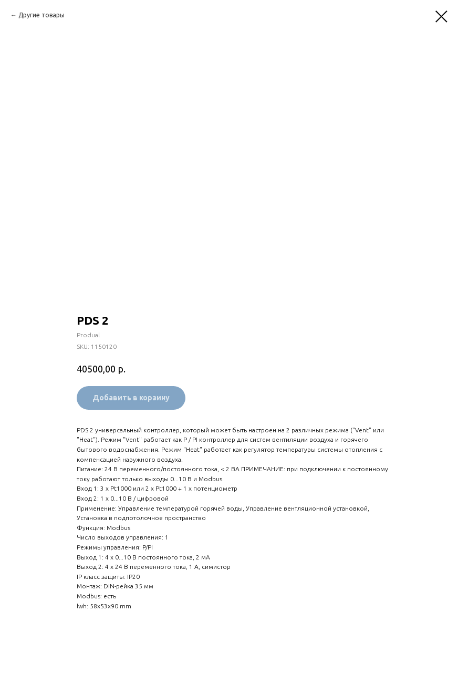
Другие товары (41, 15)
